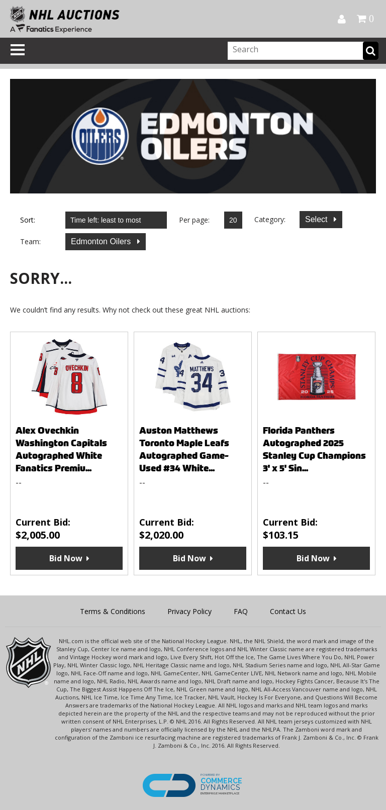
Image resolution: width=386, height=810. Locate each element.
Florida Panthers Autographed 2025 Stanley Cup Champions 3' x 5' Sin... (314, 449)
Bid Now (65, 558)
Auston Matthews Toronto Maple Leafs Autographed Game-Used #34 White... (184, 449)
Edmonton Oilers (102, 241)
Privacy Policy (189, 611)
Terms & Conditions (112, 611)
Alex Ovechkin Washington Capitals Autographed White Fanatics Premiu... (61, 449)
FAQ (241, 611)
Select (317, 219)
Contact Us (288, 611)
